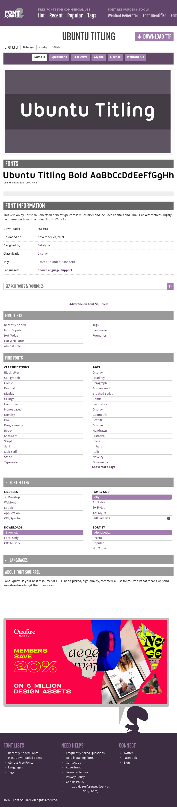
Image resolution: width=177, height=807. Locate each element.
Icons (96, 441)
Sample (39, 57)
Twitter (128, 753)
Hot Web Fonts (14, 341)
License (115, 57)
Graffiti (97, 420)
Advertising (73, 767)
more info (49, 585)
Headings (99, 378)
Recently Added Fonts (23, 753)
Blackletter (11, 373)
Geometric (100, 415)
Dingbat (9, 388)
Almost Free (12, 346)
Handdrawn (12, 404)
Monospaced (13, 410)
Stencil (8, 457)
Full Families (101, 518)
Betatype (28, 47)
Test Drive (80, 57)
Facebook (130, 758)
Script (8, 441)
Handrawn (100, 431)
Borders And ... (102, 388)
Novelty (9, 415)
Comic (8, 383)
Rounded (54, 262)
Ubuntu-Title (53, 219)
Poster (42, 262)
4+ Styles (99, 502)
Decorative (100, 404)
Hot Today (11, 336)
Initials (97, 446)
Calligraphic (12, 378)
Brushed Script (103, 394)
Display (43, 254)
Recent (56, 15)
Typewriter (11, 462)
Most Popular (13, 330)
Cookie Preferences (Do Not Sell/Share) (90, 789)
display (43, 47)
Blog (127, 763)
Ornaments (100, 462)
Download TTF (154, 36)
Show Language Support (55, 270)
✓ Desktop (12, 497)
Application (12, 513)
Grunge (9, 399)
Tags (91, 15)
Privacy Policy (75, 777)
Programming (13, 425)
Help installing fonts (80, 758)
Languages (100, 330)
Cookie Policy (75, 782)
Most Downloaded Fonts (25, 758)
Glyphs (98, 57)
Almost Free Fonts (20, 763)
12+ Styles (99, 513)
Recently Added (15, 325)
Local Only (11, 538)
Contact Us (73, 763)
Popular (75, 15)
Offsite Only (12, 543)
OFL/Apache (12, 518)
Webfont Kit (135, 57)
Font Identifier (154, 15)
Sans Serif (68, 262)
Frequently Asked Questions (85, 753)
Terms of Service (77, 772)
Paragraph (100, 383)
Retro (8, 431)
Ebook (8, 508)
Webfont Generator (123, 15)
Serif (7, 446)
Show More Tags (103, 467)
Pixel (7, 420)
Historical (99, 436)
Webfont (10, 503)
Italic (96, 452)
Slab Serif (10, 452)
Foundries (99, 336)
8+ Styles (99, 508)
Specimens (59, 57)
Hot (41, 15)
